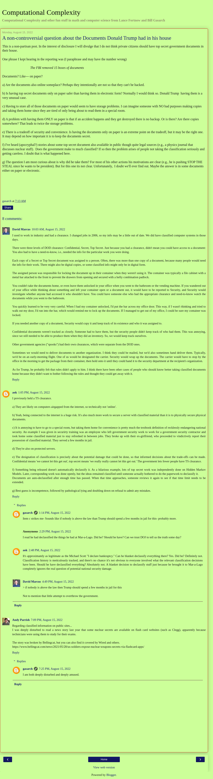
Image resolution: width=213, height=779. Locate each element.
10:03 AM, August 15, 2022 (48, 229)
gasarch (28, 512)
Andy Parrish (21, 619)
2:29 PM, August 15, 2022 (55, 531)
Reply (15, 379)
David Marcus (21, 229)
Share (7, 207)
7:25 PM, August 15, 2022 (55, 668)
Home (104, 759)
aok (14, 392)
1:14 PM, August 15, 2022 (55, 512)
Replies (21, 505)
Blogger (111, 775)
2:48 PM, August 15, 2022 (44, 550)
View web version (104, 767)
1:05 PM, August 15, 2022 (34, 392)
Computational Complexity (41, 12)
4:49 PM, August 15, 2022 (58, 581)
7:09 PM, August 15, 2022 (47, 619)
